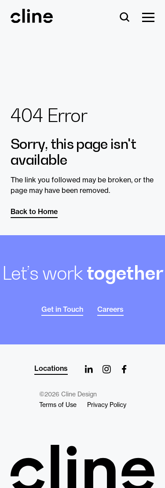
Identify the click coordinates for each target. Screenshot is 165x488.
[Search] (125, 18)
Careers (110, 309)
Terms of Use (58, 405)
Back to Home (34, 211)
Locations (51, 368)
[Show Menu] (148, 18)
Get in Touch (62, 309)
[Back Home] (32, 19)
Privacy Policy (106, 405)
